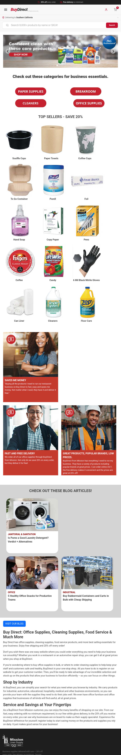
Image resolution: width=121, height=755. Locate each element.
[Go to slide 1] (57, 65)
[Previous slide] (8, 51)
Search (112, 25)
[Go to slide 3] (61, 65)
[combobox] (54, 25)
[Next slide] (113, 51)
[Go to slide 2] (59, 65)
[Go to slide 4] (63, 65)
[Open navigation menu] (5, 9)
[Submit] (7, 25)
